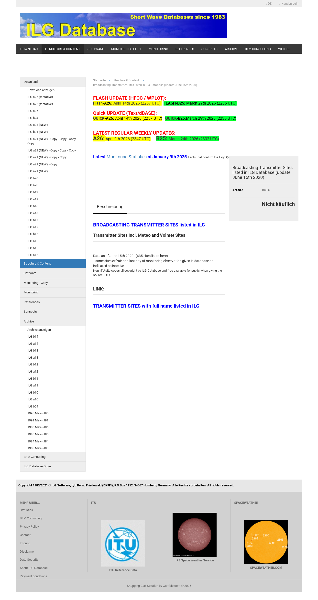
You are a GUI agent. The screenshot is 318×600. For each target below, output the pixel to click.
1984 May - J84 (37, 441)
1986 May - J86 (37, 427)
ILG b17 (32, 220)
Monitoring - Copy (126, 49)
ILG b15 (32, 248)
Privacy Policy (29, 526)
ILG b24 (32, 118)
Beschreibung (110, 206)
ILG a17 (32, 227)
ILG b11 (32, 378)
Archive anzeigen (39, 330)
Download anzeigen (41, 90)
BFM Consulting (258, 49)
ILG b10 (32, 392)
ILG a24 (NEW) (37, 125)
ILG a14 (32, 343)
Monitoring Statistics (127, 156)
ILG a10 (32, 399)
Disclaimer (27, 551)
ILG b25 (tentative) (40, 104)
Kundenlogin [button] (288, 3)
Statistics (26, 510)
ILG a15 (32, 255)
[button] (269, 3)
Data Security (29, 559)
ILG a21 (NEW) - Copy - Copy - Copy (51, 150)
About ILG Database (34, 568)
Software (96, 49)
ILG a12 (32, 371)
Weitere (284, 49)
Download (29, 49)
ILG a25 (32, 111)
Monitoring (158, 49)
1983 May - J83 (37, 448)
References (184, 49)
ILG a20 (32, 185)
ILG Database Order (37, 466)
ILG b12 (32, 364)
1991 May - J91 (37, 420)
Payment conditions (33, 576)
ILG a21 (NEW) (37, 171)
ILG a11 (32, 385)
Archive (231, 49)
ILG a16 (32, 241)
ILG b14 (32, 336)
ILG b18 (32, 206)
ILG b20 (32, 178)
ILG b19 (32, 192)
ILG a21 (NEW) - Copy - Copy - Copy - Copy (52, 141)
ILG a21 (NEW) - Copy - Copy (46, 157)
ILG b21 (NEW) (37, 132)
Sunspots (209, 49)
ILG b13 (32, 350)
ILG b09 (32, 406)
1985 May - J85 (37, 434)
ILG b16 (32, 234)
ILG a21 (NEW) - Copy (42, 164)
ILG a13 (32, 357)
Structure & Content (62, 49)
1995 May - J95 (37, 413)
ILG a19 (32, 199)
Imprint (25, 543)
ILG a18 (32, 213)
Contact (25, 535)
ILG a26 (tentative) (40, 97)
